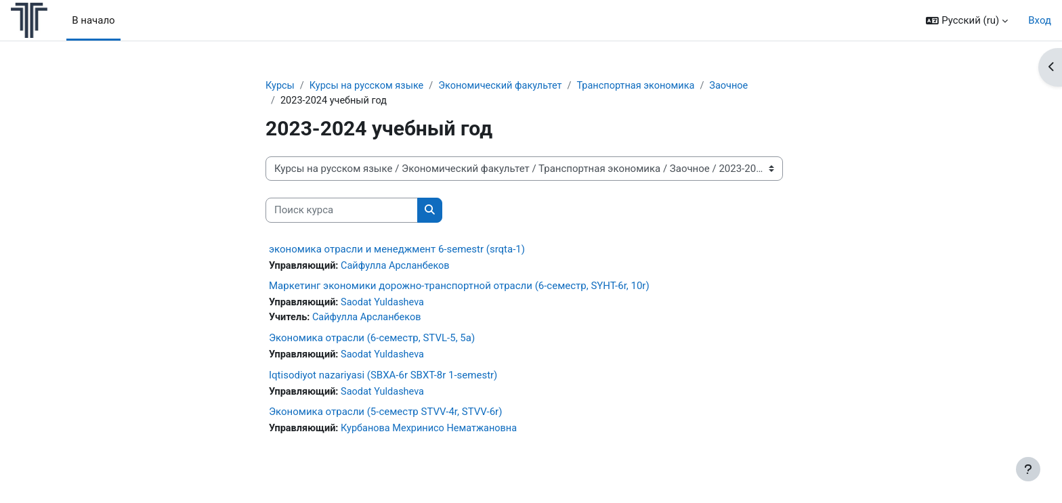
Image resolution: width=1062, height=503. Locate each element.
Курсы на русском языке (370, 86)
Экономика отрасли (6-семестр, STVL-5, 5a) (372, 340)
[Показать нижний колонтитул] (1028, 469)
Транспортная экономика (647, 86)
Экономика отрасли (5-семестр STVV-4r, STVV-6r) (385, 416)
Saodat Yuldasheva (386, 305)
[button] (967, 20)
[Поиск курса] (342, 211)
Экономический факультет (508, 86)
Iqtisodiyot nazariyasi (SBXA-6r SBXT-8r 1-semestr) (383, 378)
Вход (1039, 20)
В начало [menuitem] (93, 20)
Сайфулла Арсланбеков (399, 267)
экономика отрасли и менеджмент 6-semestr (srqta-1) (397, 250)
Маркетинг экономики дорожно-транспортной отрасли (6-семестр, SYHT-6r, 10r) (459, 288)
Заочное (743, 86)
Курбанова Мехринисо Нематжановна (434, 433)
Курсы (280, 86)
